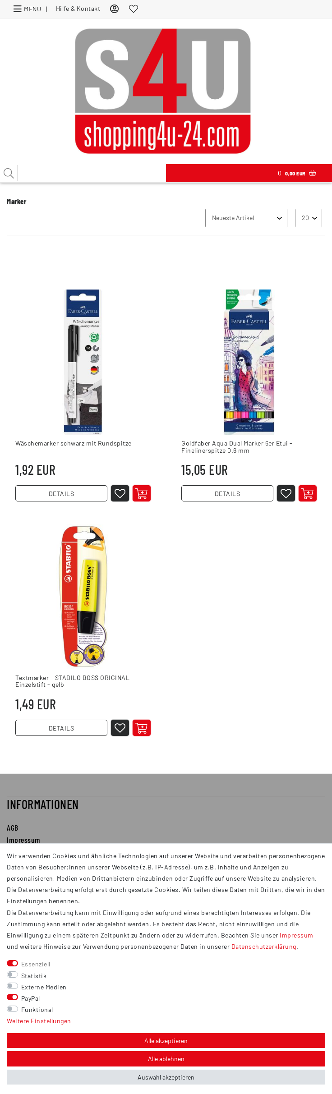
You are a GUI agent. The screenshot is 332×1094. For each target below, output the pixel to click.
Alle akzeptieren (166, 1040)
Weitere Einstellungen (39, 1021)
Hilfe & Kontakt (78, 8)
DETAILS (61, 497)
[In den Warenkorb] (145, 496)
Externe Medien (44, 987)
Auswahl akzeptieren (166, 1077)
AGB (12, 836)
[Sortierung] (246, 218)
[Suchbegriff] (83, 173)
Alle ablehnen (166, 1058)
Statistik (34, 975)
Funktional (37, 1009)
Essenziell (36, 964)
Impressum (297, 935)
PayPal (30, 998)
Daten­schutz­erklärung (263, 946)
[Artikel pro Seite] (308, 218)
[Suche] (9, 173)
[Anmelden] (114, 8)
